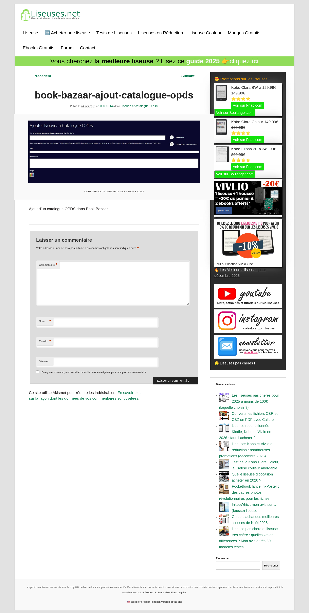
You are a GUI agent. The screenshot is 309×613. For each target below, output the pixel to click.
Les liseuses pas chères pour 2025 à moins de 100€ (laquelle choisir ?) (249, 400)
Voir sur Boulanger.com (235, 112)
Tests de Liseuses (114, 32)
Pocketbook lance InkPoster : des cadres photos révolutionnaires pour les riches (249, 491)
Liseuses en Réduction (160, 32)
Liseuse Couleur (205, 32)
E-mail (45, 338)
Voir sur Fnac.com (247, 104)
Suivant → (190, 75)
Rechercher (222, 557)
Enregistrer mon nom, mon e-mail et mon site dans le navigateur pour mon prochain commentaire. (94, 368)
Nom (45, 318)
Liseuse (30, 32)
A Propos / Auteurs (153, 591)
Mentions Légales (176, 591)
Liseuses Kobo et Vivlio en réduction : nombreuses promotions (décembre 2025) (246, 449)
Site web (44, 357)
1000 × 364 (106, 104)
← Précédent (40, 75)
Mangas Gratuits (244, 32)
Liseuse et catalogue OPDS (139, 104)
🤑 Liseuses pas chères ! (234, 362)
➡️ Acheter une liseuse (67, 32)
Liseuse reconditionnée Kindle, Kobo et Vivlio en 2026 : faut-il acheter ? (245, 431)
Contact (87, 47)
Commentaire (48, 261)
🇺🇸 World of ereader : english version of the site (154, 600)
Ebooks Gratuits (39, 47)
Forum (67, 47)
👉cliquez (222, 60)
